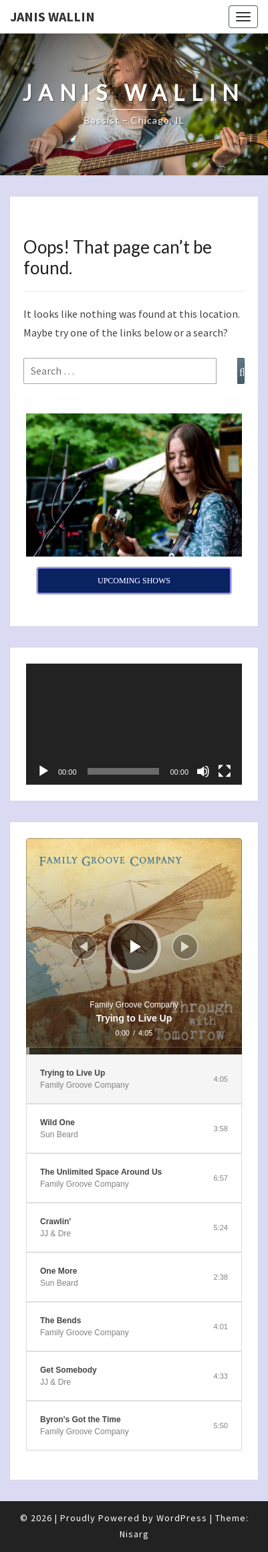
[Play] (43, 771)
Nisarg (134, 1534)
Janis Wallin (52, 16)
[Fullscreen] (224, 771)
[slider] (134, 1051)
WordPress (181, 1518)
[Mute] (203, 771)
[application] (134, 724)
